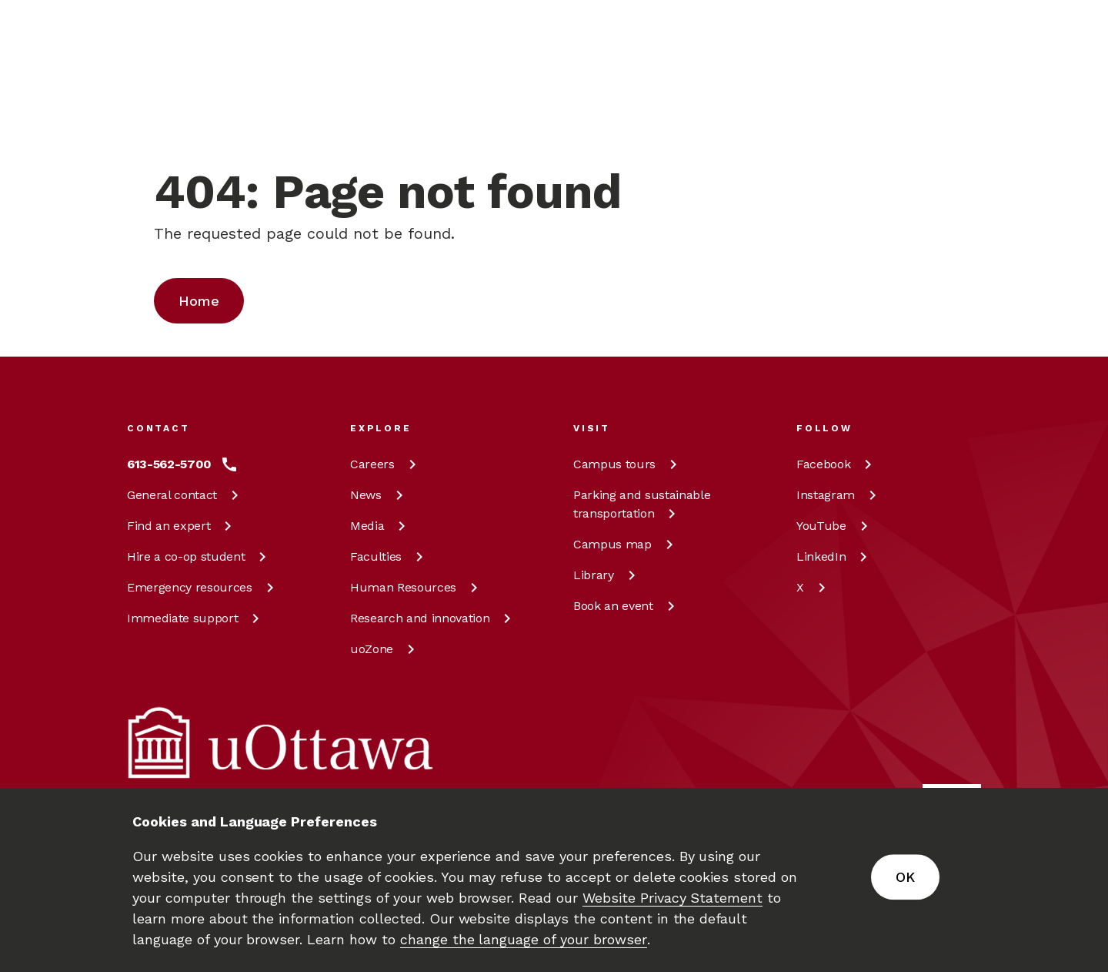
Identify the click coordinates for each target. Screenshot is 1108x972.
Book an (626, 605)
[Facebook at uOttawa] (836, 464)
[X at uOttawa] (813, 587)
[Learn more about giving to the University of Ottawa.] (943, 34)
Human (416, 587)
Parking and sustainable (641, 504)
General (185, 495)
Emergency (203, 587)
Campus (627, 464)
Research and (433, 618)
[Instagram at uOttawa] (839, 495)
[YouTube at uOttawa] (834, 526)
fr (892, 132)
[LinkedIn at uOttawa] (834, 557)
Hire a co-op (199, 556)
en (893, 97)
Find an (182, 525)
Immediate (196, 618)
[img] (187, 34)
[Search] (497, 96)
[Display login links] (957, 115)
